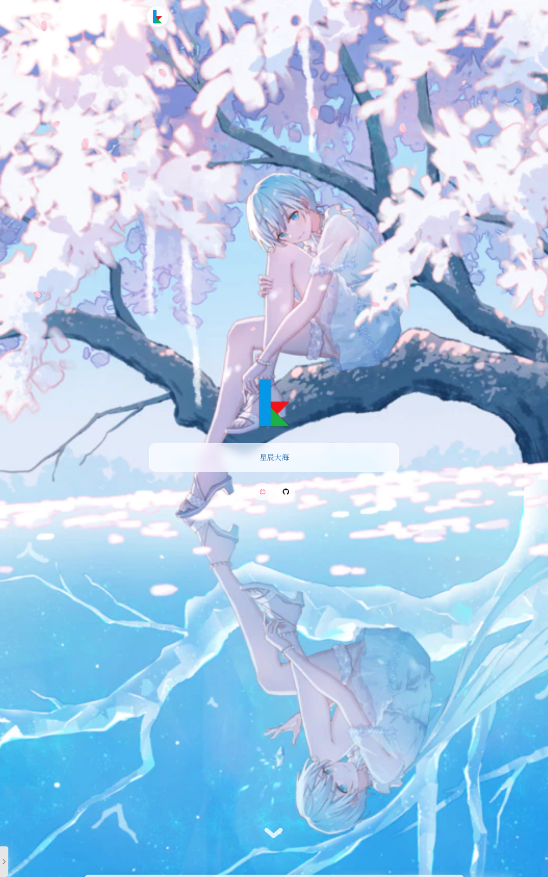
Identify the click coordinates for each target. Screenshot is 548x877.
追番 (244, 16)
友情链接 (310, 16)
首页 (193, 16)
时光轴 (274, 16)
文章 (219, 16)
